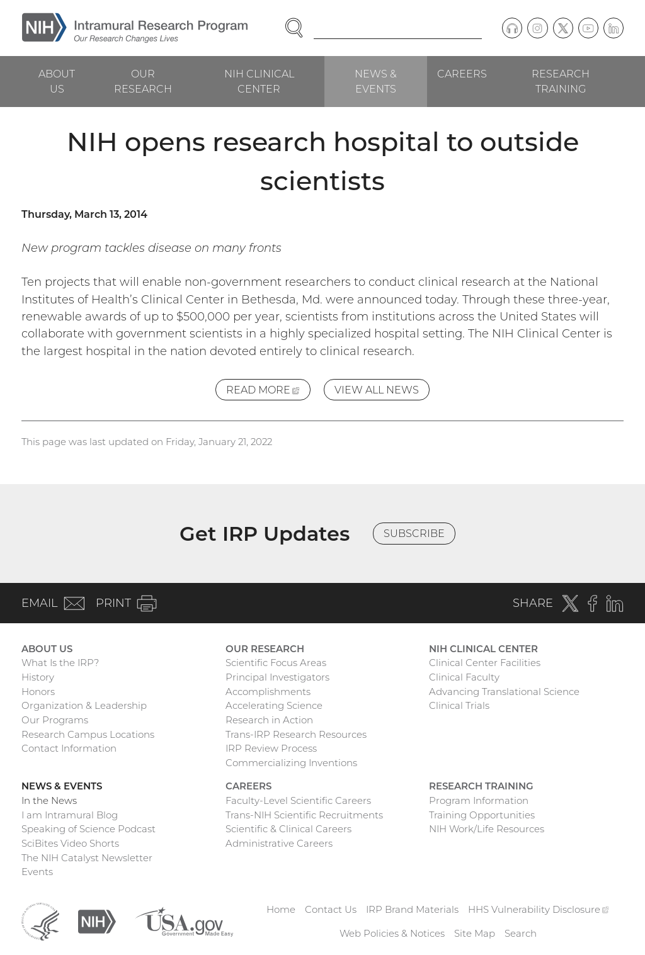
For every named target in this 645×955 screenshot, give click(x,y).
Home (280, 909)
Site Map (474, 933)
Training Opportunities (482, 815)
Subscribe (414, 533)
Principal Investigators (277, 677)
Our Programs (54, 720)
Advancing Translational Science (504, 692)
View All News (376, 389)
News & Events (376, 81)
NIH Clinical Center (259, 81)
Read (268, 391)
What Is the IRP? (60, 663)
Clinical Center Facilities (484, 663)
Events (37, 872)
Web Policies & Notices (392, 933)
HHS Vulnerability (538, 909)
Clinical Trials (459, 705)
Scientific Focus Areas (275, 663)
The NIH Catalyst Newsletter (86, 858)
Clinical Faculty (464, 677)
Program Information (478, 800)
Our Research (143, 81)
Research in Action (269, 720)
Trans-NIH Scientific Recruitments (304, 815)
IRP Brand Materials (412, 909)
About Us (56, 81)
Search (521, 933)
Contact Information (69, 748)
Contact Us (331, 909)
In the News (49, 800)
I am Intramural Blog (69, 815)
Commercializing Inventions (291, 763)
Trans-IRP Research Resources (296, 734)
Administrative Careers (279, 843)
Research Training (561, 81)
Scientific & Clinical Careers (288, 829)
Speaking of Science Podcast (88, 829)
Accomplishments (268, 692)
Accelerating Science (273, 705)
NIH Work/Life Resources (486, 829)
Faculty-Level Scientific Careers (298, 800)
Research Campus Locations (87, 734)
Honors (38, 692)
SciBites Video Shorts (70, 843)
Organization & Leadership (84, 705)
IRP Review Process (271, 748)
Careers (462, 73)
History (37, 677)
